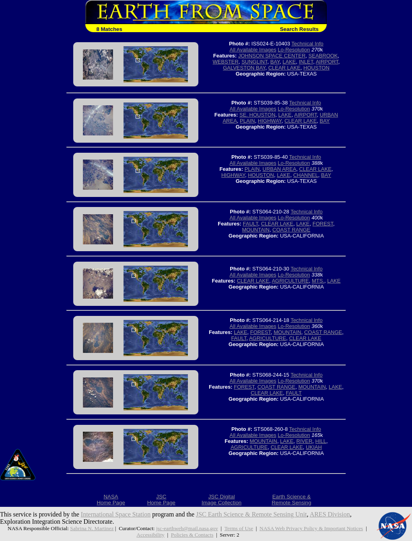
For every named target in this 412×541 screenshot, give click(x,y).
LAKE (289, 62)
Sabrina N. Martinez (91, 528)
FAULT (250, 224)
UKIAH (314, 447)
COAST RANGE (291, 230)
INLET (306, 62)
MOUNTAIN (256, 230)
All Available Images (253, 50)
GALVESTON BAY (244, 68)
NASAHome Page (111, 500)
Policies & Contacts (192, 535)
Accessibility (150, 535)
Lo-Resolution (294, 50)
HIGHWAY (270, 121)
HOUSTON (316, 68)
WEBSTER (226, 62)
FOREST (323, 224)
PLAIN (247, 121)
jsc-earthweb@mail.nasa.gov (187, 528)
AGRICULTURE (290, 281)
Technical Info (307, 44)
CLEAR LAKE (284, 68)
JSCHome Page (161, 500)
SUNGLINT (254, 62)
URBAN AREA (280, 169)
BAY (275, 62)
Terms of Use (239, 528)
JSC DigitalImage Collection (221, 500)
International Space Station (115, 514)
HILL (320, 441)
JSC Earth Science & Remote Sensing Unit (251, 514)
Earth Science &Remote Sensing (291, 500)
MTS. (318, 281)
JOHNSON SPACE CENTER (271, 56)
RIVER (305, 441)
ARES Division (330, 514)
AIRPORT (327, 62)
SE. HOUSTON (257, 115)
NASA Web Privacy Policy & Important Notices (311, 528)
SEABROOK (323, 56)
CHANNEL (305, 175)
